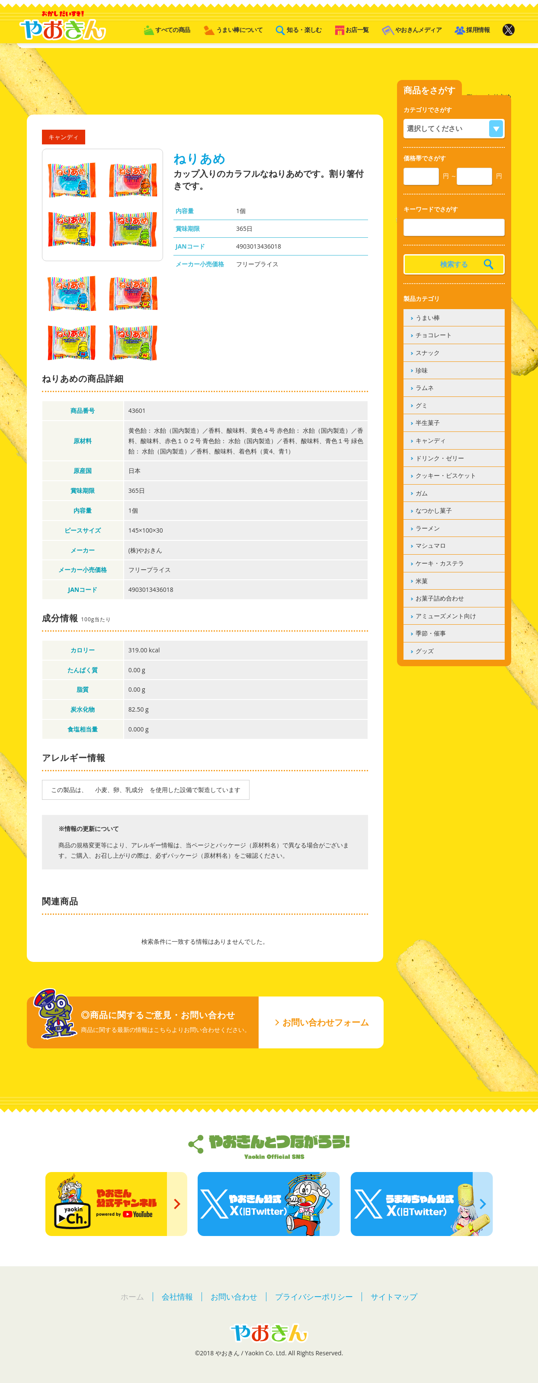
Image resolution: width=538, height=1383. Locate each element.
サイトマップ (394, 1296)
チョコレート (434, 335)
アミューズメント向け (446, 616)
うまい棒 (428, 317)
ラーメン (428, 528)
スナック (428, 352)
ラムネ (425, 387)
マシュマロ (431, 545)
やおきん (62, 26)
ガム (422, 493)
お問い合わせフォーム (325, 1022)
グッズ (425, 651)
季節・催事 (431, 633)
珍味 (422, 370)
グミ (422, 405)
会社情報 (177, 1296)
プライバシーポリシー (314, 1296)
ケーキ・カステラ (440, 563)
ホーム (132, 1296)
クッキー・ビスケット (446, 475)
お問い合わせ (234, 1296)
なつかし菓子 (434, 510)
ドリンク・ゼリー (440, 458)
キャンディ (431, 440)
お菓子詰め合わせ (440, 598)
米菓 (422, 581)
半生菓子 (428, 422)
